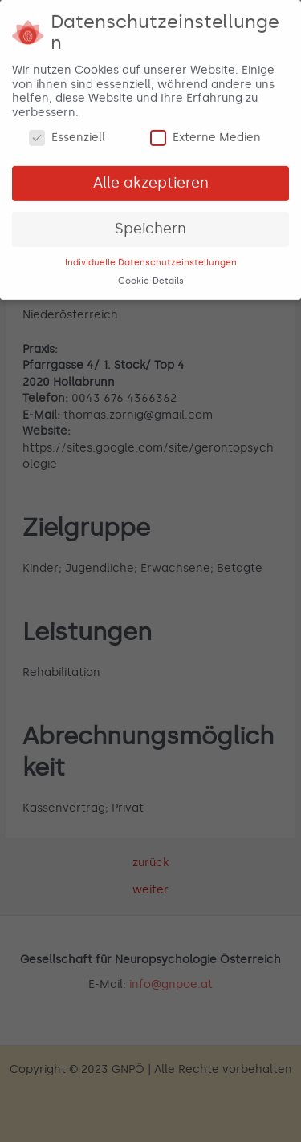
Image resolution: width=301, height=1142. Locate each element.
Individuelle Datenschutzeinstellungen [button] (151, 259)
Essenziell (67, 135)
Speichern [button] (150, 225)
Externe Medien (205, 135)
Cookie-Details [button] (151, 278)
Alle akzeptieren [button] (151, 179)
